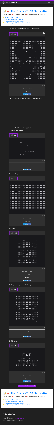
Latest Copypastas (7, 417)
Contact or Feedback (19, 418)
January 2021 (27, 334)
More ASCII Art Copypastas (27, 386)
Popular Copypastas (17, 417)
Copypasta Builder (43, 417)
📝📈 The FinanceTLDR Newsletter (25, 11)
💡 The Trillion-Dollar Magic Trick (11, 18)
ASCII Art (35, 417)
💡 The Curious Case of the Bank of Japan (13, 21)
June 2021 (27, 91)
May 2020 (27, 378)
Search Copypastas (27, 417)
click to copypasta (27, 88)
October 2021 (27, 167)
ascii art (43, 85)
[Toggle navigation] (49, 2)
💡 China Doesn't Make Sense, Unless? (13, 19)
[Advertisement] (27, 114)
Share (29, 94)
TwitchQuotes (10, 2)
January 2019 (27, 274)
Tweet (25, 94)
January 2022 (27, 221)
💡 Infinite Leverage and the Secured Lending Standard (17, 22)
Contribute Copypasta (8, 418)
